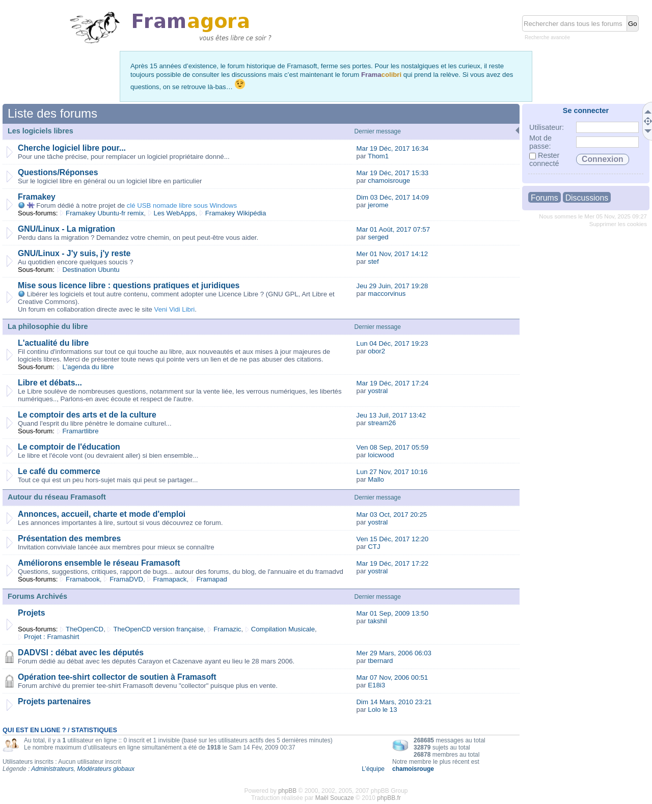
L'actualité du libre (53, 343)
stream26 (382, 423)
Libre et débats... (50, 382)
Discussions (586, 197)
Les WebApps (175, 213)
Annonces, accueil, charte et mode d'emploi (101, 514)
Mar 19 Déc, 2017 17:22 (393, 563)
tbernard (380, 660)
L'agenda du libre (88, 367)
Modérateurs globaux (105, 768)
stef (373, 261)
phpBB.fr (389, 797)
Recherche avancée (547, 37)
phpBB (287, 790)
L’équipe (373, 768)
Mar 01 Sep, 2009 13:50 (393, 613)
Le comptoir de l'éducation (69, 446)
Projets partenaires (54, 701)
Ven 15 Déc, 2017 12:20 (393, 539)
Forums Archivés (37, 596)
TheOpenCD (84, 629)
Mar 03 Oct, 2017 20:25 (392, 514)
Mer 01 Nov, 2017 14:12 (392, 254)
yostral (378, 391)
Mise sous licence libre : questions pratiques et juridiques (128, 285)
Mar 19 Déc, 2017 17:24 (393, 383)
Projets (31, 612)
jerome (378, 205)
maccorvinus (386, 293)
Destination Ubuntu (91, 269)
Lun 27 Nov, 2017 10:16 (392, 472)
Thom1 (378, 156)
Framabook (83, 579)
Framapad (212, 579)
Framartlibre (81, 431)
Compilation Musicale (283, 629)
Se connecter (586, 110)
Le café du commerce (59, 471)
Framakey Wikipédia (235, 213)
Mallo (376, 479)
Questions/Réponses (58, 172)
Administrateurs (52, 768)
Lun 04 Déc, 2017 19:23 (392, 343)
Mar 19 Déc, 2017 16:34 (393, 148)
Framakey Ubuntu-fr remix (105, 213)
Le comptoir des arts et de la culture (87, 414)
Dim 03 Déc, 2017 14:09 (393, 197)
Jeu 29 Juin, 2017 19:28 (392, 286)
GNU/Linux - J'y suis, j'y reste (74, 253)
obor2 (376, 351)
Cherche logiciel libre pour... (72, 148)
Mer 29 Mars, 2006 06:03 (394, 653)
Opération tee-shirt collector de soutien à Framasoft (117, 677)
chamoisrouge (389, 180)
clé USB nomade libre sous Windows (182, 205)
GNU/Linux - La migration (66, 229)
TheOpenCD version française (158, 629)
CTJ (374, 546)
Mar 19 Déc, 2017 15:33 (393, 173)
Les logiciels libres (40, 131)
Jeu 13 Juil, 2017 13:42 (391, 415)
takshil (377, 621)
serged (378, 237)
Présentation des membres (69, 538)
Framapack (169, 579)
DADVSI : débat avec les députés (81, 652)
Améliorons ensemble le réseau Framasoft (99, 563)
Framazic (227, 629)
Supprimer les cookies (618, 224)
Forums (544, 197)
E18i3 (376, 685)
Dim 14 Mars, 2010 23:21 (394, 702)
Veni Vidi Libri (174, 309)
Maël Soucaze (334, 797)
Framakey (37, 196)
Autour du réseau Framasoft (57, 497)
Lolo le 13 (382, 709)
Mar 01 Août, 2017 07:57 (393, 229)
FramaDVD (126, 579)
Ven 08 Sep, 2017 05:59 (393, 447)
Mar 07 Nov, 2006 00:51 (392, 677)
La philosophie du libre (48, 326)
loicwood (381, 455)
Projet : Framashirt (51, 637)
